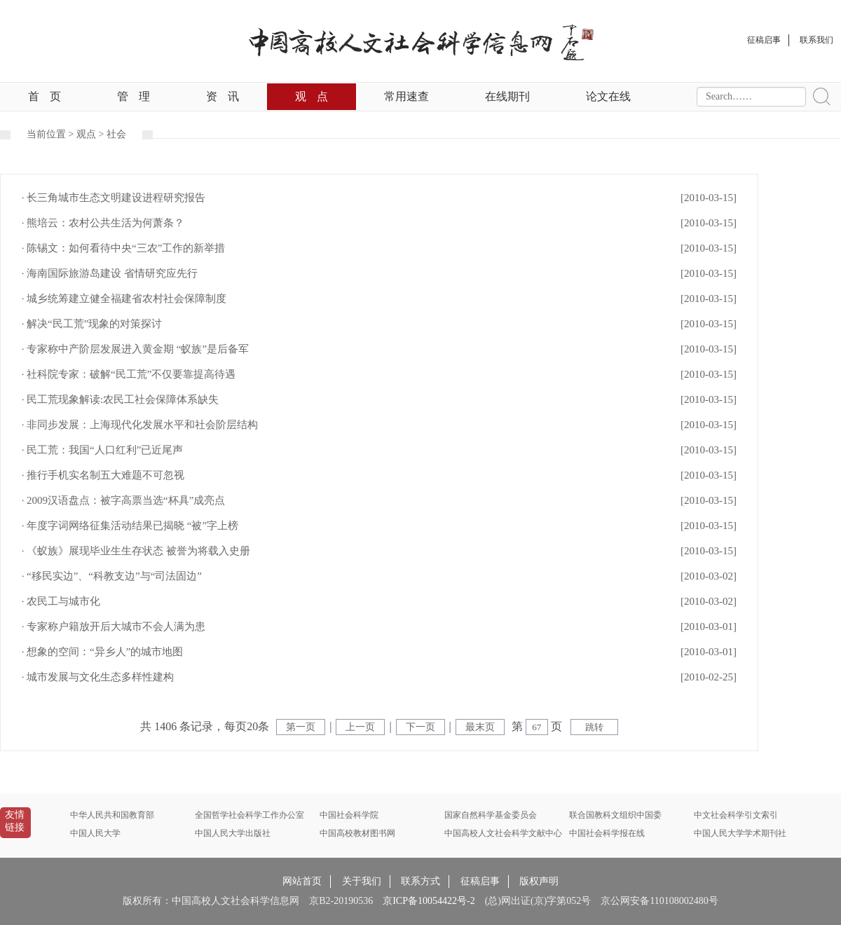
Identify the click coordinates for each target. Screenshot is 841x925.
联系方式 (420, 881)
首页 (44, 96)
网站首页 (302, 881)
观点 (311, 96)
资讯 (222, 96)
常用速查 (406, 96)
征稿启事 (480, 881)
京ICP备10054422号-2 (428, 901)
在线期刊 (507, 96)
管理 (133, 96)
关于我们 (361, 881)
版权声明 (539, 881)
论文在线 (608, 96)
